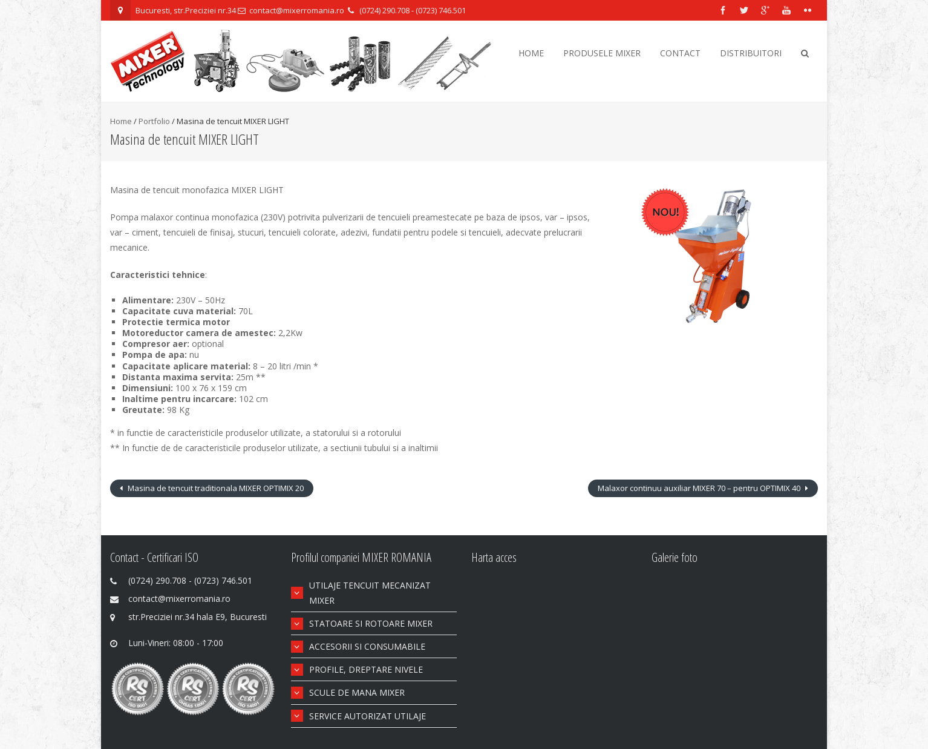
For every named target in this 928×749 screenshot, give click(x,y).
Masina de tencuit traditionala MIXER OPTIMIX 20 (215, 488)
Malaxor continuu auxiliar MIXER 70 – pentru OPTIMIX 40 (700, 488)
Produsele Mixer (602, 53)
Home (531, 53)
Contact (680, 53)
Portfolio (154, 121)
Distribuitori (751, 53)
